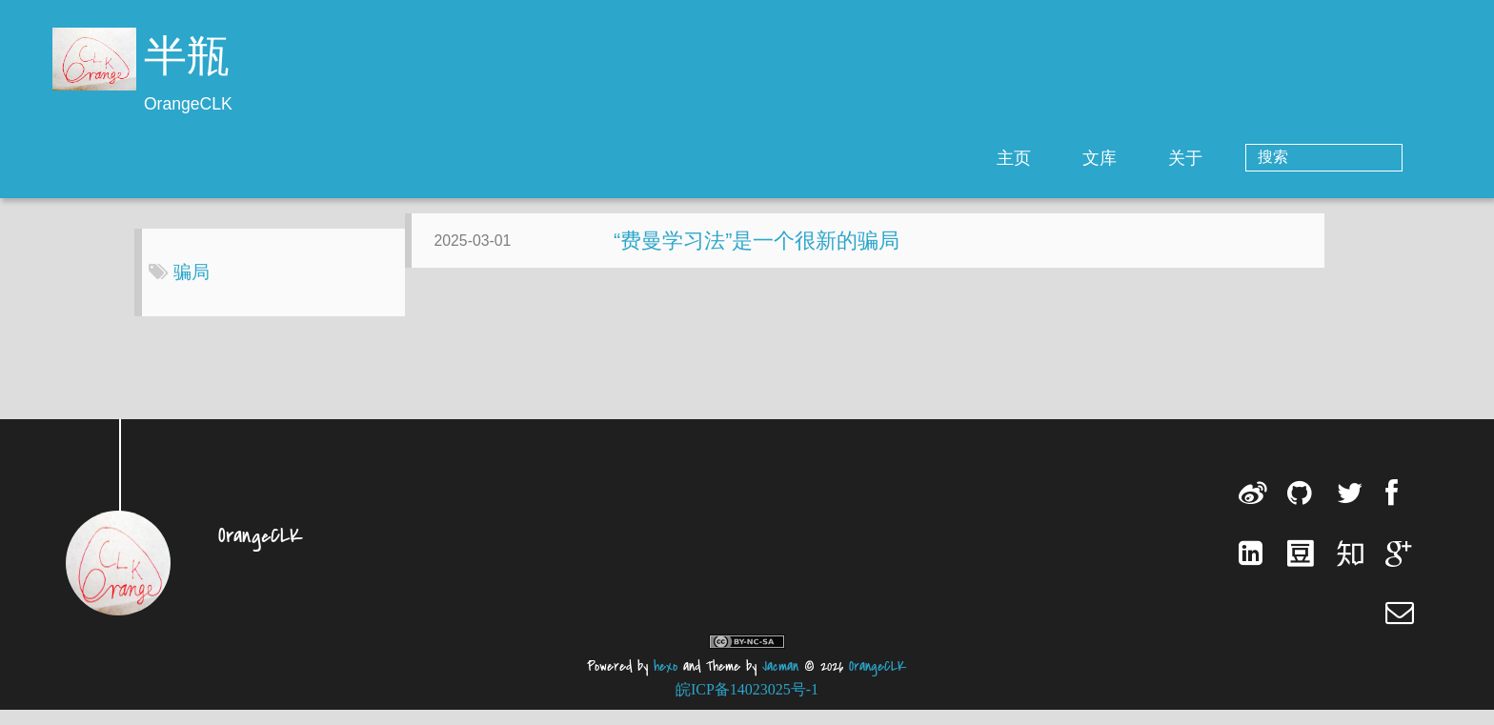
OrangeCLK (877, 682)
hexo (665, 682)
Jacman (780, 682)
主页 (1091, 158)
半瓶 (187, 59)
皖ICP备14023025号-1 (747, 704)
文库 (1177, 158)
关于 (1262, 158)
